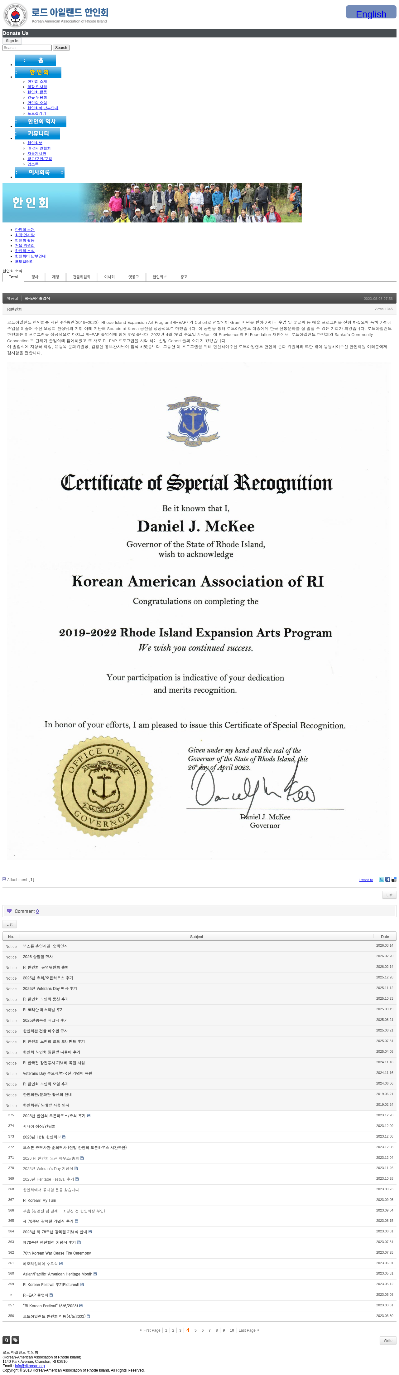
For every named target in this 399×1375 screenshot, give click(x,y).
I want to (366, 879)
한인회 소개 (37, 81)
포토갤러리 (36, 113)
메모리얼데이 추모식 (40, 1263)
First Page (150, 1330)
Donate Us (15, 33)
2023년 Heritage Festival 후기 (48, 1179)
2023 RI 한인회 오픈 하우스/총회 (51, 1158)
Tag (15, 1340)
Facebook (387, 881)
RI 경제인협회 (39, 148)
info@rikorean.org (30, 1366)
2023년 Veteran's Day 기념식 (48, 1168)
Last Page (249, 1330)
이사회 (109, 277)
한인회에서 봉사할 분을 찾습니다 (51, 1189)
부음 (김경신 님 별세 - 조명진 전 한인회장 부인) (64, 1210)
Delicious (394, 881)
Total (13, 277)
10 (232, 1330)
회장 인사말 (37, 87)
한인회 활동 (37, 92)
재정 (55, 277)
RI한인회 (14, 309)
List (389, 894)
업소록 (33, 164)
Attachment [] (20, 879)
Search (6, 1340)
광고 (184, 277)
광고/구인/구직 (39, 159)
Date (385, 936)
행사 (35, 277)
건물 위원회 (37, 97)
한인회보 (34, 143)
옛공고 (133, 277)
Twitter (381, 881)
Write (388, 1340)
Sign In (12, 41)
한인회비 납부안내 (42, 108)
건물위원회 (81, 277)
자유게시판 (36, 153)
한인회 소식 (37, 102)
